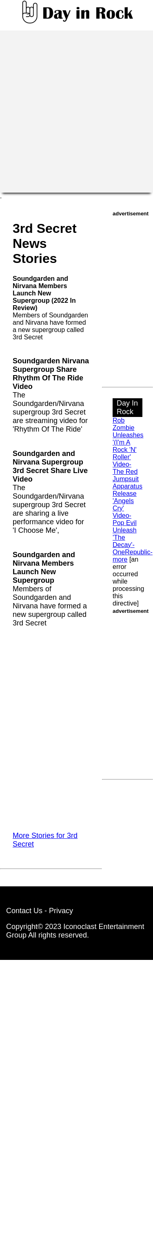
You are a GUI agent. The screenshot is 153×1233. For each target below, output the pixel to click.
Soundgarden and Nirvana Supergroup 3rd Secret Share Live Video (50, 466)
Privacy (61, 911)
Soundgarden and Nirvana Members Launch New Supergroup (44, 567)
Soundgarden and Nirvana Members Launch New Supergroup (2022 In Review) (44, 293)
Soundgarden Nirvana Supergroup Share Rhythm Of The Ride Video (51, 374)
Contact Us (24, 911)
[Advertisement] (76, 111)
